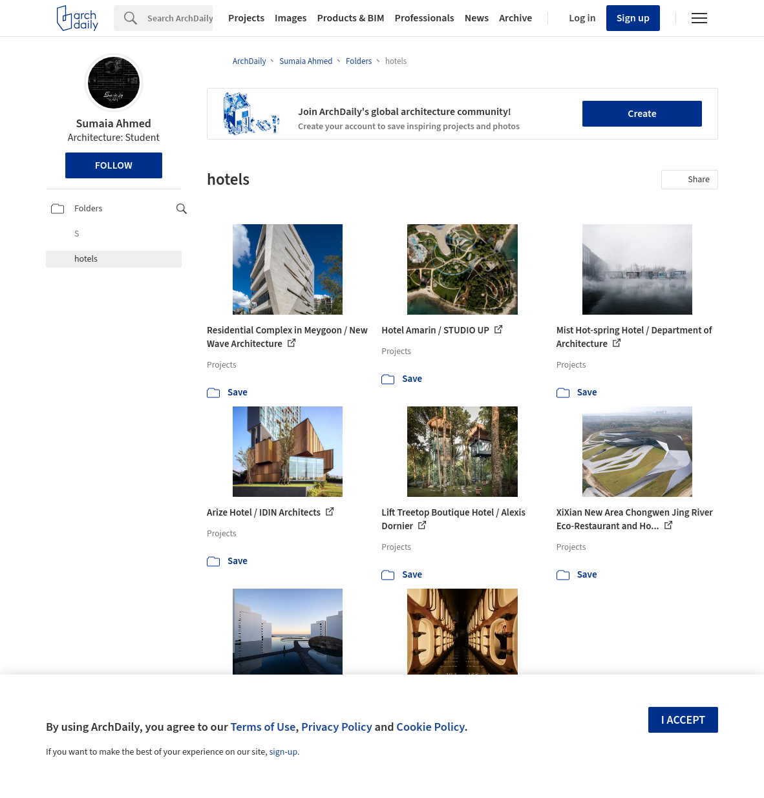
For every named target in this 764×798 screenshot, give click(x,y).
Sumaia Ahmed (113, 124)
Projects (246, 18)
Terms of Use (262, 727)
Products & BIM (350, 18)
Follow (114, 165)
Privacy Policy (336, 727)
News (477, 18)
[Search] (180, 18)
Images (290, 18)
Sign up (633, 18)
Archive (515, 18)
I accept (683, 720)
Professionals (424, 18)
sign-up (283, 752)
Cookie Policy (430, 727)
